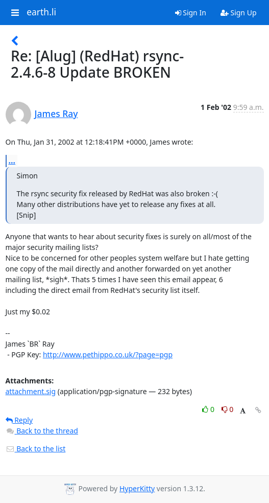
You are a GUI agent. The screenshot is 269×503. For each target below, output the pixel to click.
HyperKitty (137, 488)
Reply (19, 420)
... (12, 160)
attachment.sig (31, 391)
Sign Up (239, 12)
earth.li (41, 12)
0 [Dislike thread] (228, 409)
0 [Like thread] (209, 409)
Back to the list (36, 448)
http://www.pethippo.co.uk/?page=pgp (108, 354)
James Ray (56, 113)
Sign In (190, 12)
